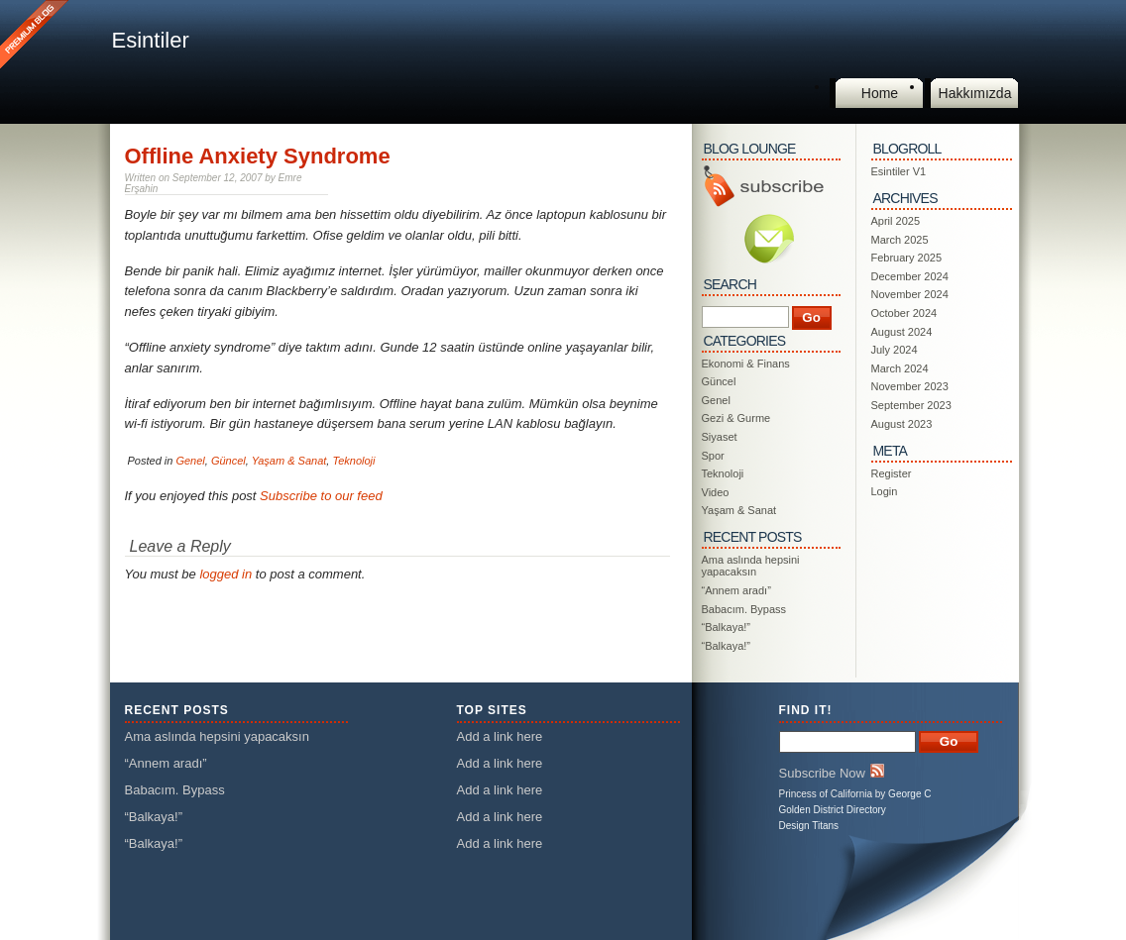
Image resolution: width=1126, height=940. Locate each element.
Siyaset (719, 437)
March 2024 (900, 368)
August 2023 (902, 424)
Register (891, 473)
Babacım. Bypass (744, 609)
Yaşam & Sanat (289, 461)
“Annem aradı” (736, 590)
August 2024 (902, 332)
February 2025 (907, 257)
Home (879, 93)
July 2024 (894, 350)
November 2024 (910, 294)
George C (909, 793)
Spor (713, 456)
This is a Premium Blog (37, 37)
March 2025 (900, 240)
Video (716, 492)
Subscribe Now (832, 772)
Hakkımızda (975, 93)
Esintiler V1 (899, 171)
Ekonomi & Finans (746, 363)
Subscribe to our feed (321, 495)
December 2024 (910, 276)
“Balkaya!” (726, 627)
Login (884, 491)
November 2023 (910, 386)
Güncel (228, 461)
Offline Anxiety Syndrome (258, 156)
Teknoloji (353, 461)
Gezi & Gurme (736, 418)
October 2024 (904, 313)
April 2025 (896, 221)
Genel (189, 461)
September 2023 (911, 405)
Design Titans (809, 825)
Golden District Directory (832, 809)
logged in (225, 574)
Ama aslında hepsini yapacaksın (751, 565)
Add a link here (500, 736)
